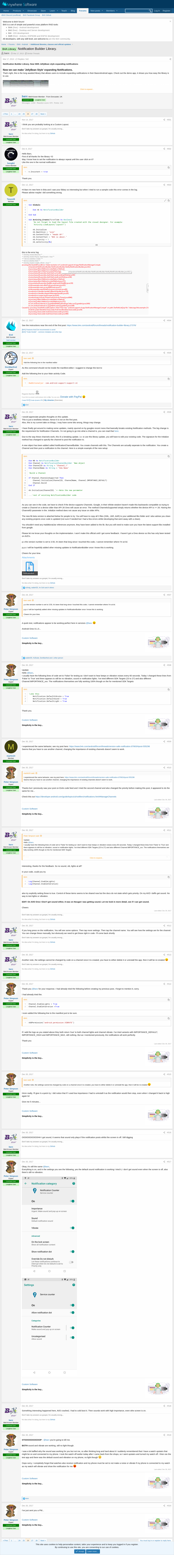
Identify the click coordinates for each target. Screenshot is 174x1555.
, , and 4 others (40, 588)
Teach (64, 11)
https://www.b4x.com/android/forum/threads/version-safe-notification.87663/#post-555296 (109, 746)
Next (42, 114)
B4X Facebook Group (31, 15)
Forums (82, 11)
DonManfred (11, 367)
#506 (169, 412)
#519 (169, 1435)
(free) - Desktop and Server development (29, 30)
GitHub (52, 133)
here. (116, 431)
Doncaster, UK (56, 97)
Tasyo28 (11, 199)
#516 (169, 1132)
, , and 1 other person (44, 658)
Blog (73, 11)
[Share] (170, 59)
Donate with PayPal (71, 396)
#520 (169, 1506)
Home (6, 11)
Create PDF (25, 400)
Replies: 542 (22, 59)
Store (43, 11)
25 (24, 114)
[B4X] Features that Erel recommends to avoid (38, 330)
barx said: (27, 358)
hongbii (11, 163)
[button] (18, 10)
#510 (169, 767)
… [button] (15, 114)
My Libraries (49, 400)
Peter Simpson (11, 609)
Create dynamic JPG (36, 400)
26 (28, 114)
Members (110, 11)
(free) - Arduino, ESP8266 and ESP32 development (33, 36)
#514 (169, 984)
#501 (169, 120)
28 (36, 114)
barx (6, 53)
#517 (169, 1162)
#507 (169, 595)
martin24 (11, 756)
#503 (169, 185)
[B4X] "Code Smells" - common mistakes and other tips (42, 332)
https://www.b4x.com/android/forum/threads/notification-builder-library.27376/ (101, 325)
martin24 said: (29, 773)
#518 (169, 1406)
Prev (6, 114)
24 (19, 114)
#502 (169, 149)
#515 (169, 1074)
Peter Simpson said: (31, 836)
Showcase (32, 11)
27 (32, 114)
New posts (95, 11)
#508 (169, 665)
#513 (169, 955)
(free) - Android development (23, 27)
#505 (169, 353)
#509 (169, 741)
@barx (89, 623)
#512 (169, 926)
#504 (169, 320)
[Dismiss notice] (170, 21)
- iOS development (18, 33)
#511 (169, 830)
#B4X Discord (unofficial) (11, 15)
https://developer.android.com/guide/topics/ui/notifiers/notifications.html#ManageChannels (75, 796)
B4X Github (46, 15)
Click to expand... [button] (87, 89)
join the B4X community (59, 39)
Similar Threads (33, 53)
